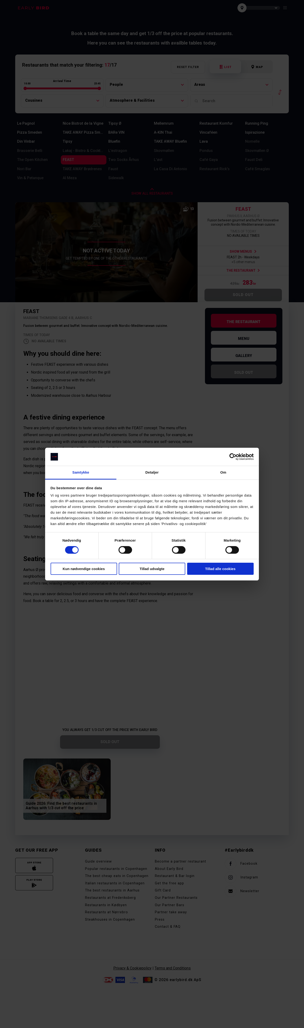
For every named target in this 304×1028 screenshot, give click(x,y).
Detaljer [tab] (152, 472)
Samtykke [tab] (80, 472)
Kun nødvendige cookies (84, 569)
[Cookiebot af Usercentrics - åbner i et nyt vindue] (233, 456)
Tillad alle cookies (220, 569)
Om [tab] (223, 472)
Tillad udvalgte (152, 569)
